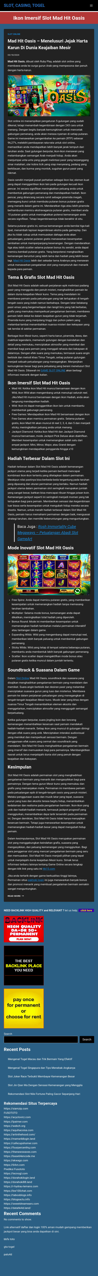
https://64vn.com (14, 1164)
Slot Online (22, 678)
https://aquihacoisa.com (18, 1130)
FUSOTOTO (10, 1112)
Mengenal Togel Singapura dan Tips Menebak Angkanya (41, 1067)
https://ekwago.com (16, 1160)
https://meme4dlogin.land (19, 1138)
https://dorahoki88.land (18, 1182)
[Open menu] (91, 5)
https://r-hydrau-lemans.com (21, 1186)
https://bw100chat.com (18, 1190)
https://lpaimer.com (16, 1121)
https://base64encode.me (19, 1156)
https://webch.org (14, 1125)
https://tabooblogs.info (18, 1195)
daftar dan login (30, 1227)
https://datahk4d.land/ (17, 1208)
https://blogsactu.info (17, 1199)
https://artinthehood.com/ (19, 1134)
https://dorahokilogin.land (19, 1177)
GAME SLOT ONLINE (53, 370)
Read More (16, 896)
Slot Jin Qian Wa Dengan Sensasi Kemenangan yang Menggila (45, 1085)
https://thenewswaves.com (20, 1151)
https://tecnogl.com (16, 1173)
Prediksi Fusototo (14, 1169)
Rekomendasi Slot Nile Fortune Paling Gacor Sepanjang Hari (44, 1093)
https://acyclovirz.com (17, 1117)
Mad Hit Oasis (21, 260)
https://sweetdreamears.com (21, 1203)
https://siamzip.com (16, 1108)
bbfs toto (9, 1239)
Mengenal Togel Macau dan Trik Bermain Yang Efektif (40, 1059)
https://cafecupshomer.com (20, 1143)
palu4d (8, 1254)
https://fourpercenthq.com (20, 1147)
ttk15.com (49, 868)
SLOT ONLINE (14, 34)
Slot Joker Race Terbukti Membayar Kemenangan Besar (41, 1076)
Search (8, 1033)
